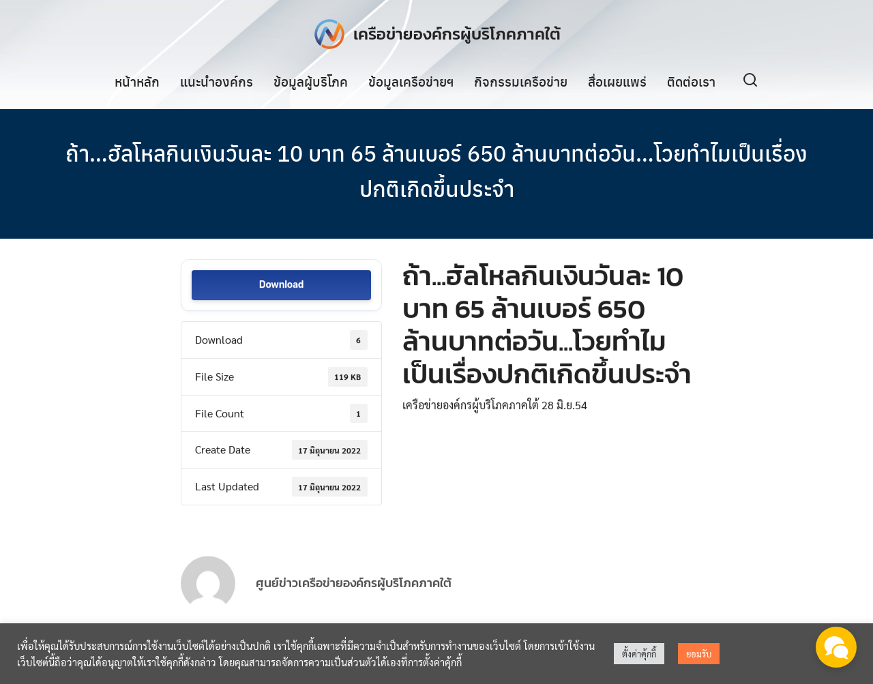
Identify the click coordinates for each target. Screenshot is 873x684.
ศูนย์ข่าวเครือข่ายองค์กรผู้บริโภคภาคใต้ (354, 595)
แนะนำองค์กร (216, 81)
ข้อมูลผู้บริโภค (310, 81)
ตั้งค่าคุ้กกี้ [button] (639, 653)
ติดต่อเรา (691, 81)
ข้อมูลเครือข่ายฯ (411, 81)
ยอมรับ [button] (698, 653)
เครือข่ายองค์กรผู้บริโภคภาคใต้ (457, 34)
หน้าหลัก (137, 81)
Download (281, 286)
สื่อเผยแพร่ (617, 81)
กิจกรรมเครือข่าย (520, 81)
